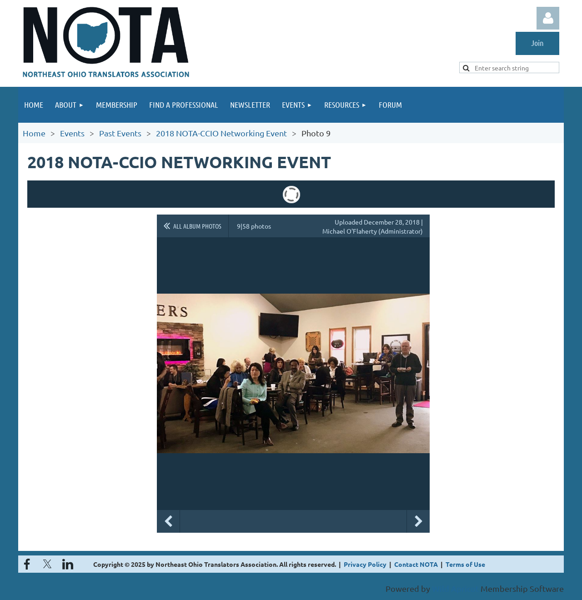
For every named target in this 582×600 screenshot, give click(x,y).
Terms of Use (465, 564)
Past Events (120, 133)
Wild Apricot (455, 588)
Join (537, 43)
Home (34, 133)
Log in (548, 18)
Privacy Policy (365, 564)
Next (418, 521)
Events (72, 133)
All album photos (197, 226)
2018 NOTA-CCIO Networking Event (221, 133)
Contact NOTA (416, 564)
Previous (168, 521)
